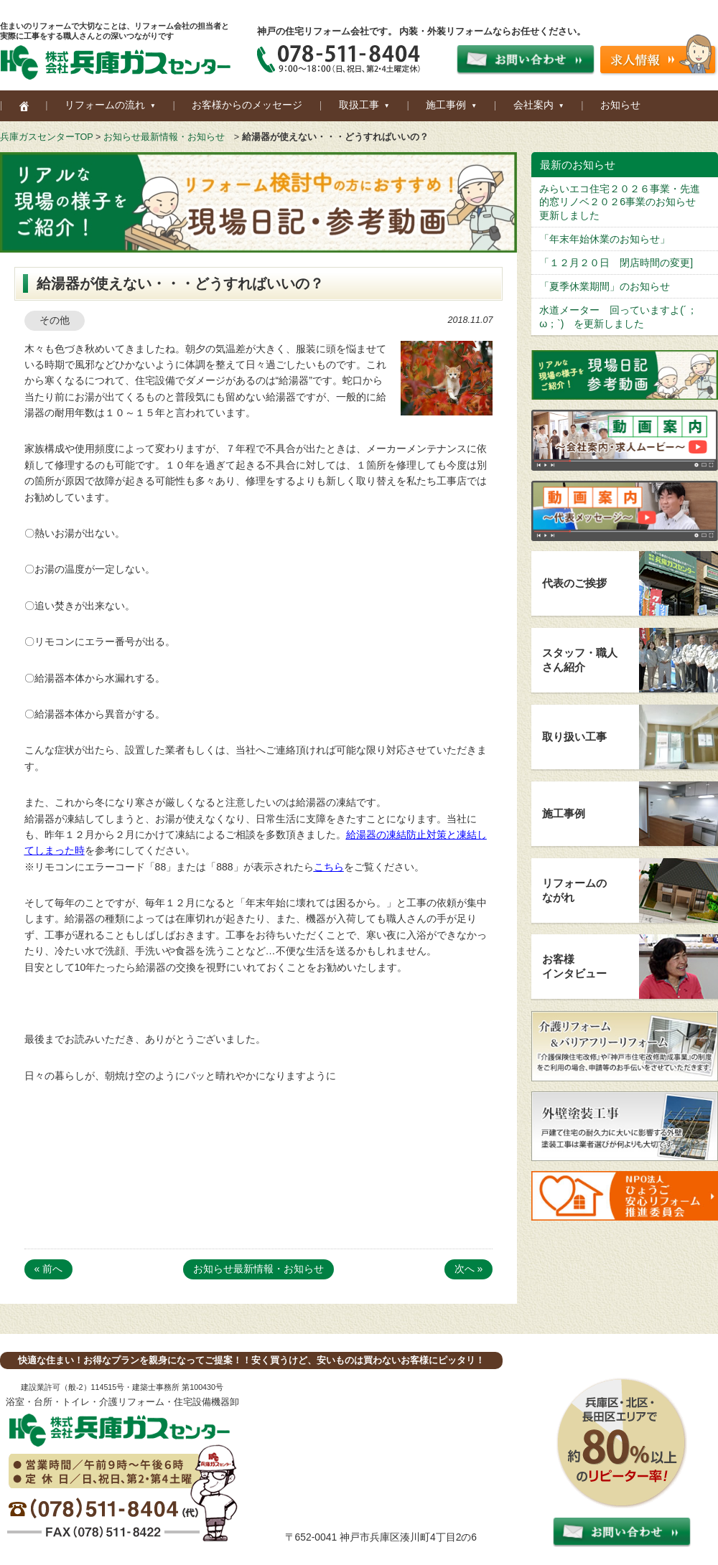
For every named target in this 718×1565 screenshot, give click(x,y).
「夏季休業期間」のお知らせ (604, 286)
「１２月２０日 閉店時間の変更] (616, 262)
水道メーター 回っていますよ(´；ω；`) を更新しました (617, 316)
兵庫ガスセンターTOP (46, 137)
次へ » (468, 1268)
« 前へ (48, 1268)
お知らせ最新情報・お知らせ (164, 137)
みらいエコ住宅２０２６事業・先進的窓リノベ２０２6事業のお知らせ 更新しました (622, 201)
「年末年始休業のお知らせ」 (604, 239)
